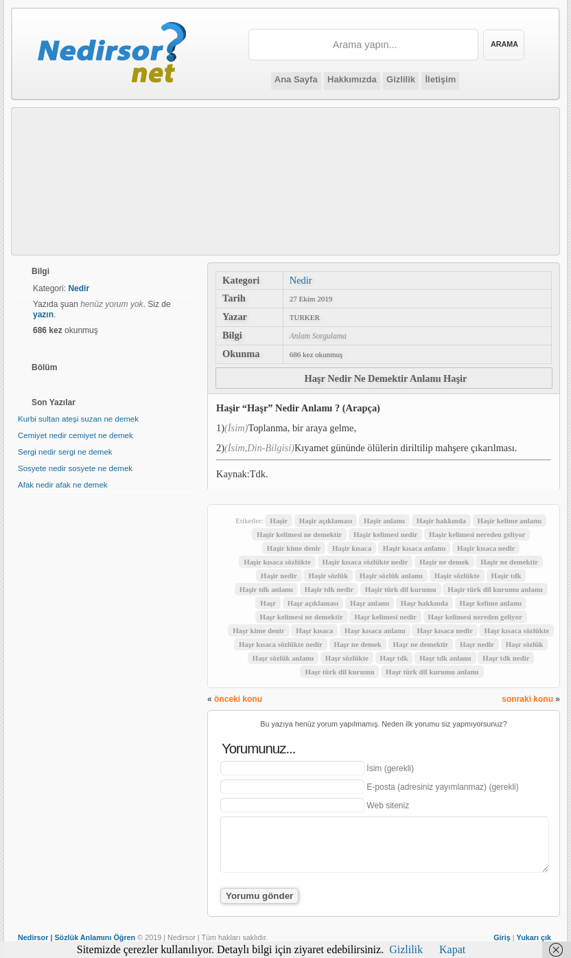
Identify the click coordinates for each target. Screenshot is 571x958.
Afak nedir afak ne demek (63, 485)
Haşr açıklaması (313, 603)
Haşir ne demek (444, 562)
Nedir (301, 280)
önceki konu (238, 699)
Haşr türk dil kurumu (339, 672)
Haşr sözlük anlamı (283, 658)
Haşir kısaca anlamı (414, 548)
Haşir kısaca (351, 548)
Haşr (268, 603)
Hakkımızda (352, 79)
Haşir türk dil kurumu (400, 589)
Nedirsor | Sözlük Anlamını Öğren (76, 937)
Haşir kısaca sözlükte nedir (365, 562)
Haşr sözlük (525, 644)
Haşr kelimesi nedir (385, 617)
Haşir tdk (506, 575)
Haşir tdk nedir (329, 589)
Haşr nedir (477, 644)
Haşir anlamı (384, 520)
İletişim (440, 79)
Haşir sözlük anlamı (391, 575)
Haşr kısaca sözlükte (516, 630)
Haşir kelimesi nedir (385, 534)
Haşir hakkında (441, 520)
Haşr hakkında (424, 603)
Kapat (452, 949)
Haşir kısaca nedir (486, 548)
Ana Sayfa (296, 79)
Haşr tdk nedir (505, 658)
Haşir (279, 520)
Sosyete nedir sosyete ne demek (75, 468)
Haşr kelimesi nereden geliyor (475, 617)
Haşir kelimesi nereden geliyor (477, 534)
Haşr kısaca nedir (444, 630)
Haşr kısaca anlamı (375, 630)
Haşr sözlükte (347, 658)
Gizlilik (400, 79)
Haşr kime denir (258, 630)
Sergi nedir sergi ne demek (65, 452)
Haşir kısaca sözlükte (277, 562)
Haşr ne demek (358, 644)
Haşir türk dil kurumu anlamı (494, 589)
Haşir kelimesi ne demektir (299, 534)
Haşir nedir (279, 575)
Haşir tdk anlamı (266, 589)
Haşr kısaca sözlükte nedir (281, 644)
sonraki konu (527, 699)
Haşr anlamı (369, 603)
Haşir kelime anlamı (509, 520)
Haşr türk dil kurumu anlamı (432, 672)
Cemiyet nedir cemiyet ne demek (75, 435)
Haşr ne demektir (421, 644)
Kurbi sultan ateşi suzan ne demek (78, 419)
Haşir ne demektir (509, 562)
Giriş (502, 937)
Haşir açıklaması (325, 520)
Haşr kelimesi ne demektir (301, 617)
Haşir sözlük (328, 575)
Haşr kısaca (314, 630)
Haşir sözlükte (457, 575)
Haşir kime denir (294, 548)
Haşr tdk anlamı (445, 658)
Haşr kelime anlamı (491, 603)
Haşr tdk (394, 658)
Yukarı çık (534, 937)
